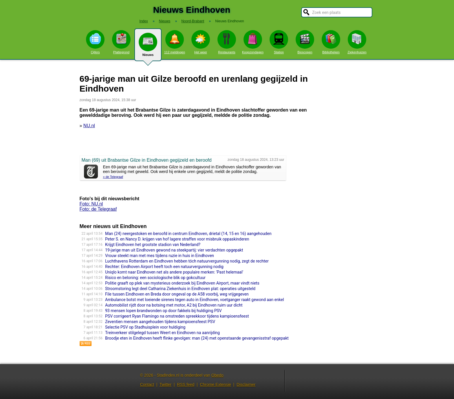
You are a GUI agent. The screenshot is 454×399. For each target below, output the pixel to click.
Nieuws (148, 47)
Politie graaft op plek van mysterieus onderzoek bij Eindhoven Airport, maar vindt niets (182, 283)
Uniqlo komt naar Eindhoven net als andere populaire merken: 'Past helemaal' (174, 272)
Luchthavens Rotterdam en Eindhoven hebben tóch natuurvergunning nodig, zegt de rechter (187, 261)
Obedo (217, 375)
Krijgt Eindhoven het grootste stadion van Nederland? (152, 244)
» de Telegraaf (113, 176)
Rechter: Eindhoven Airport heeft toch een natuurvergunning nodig (164, 266)
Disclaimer (246, 384)
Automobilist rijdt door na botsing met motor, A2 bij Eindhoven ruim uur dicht (174, 305)
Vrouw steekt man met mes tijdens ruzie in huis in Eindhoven (159, 255)
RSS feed (185, 384)
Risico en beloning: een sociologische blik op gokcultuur (155, 277)
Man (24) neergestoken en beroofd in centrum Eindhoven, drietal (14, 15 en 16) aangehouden (188, 233)
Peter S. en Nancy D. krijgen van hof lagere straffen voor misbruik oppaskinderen (177, 239)
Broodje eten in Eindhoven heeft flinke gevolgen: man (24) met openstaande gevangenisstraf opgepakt (197, 338)
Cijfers (95, 42)
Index (143, 21)
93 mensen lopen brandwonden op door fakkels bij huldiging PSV (163, 310)
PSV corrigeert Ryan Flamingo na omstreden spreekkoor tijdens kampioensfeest (177, 316)
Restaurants (226, 42)
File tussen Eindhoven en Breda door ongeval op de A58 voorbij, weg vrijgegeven (177, 294)
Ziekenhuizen (356, 42)
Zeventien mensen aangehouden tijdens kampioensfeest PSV (160, 321)
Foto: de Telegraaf (98, 209)
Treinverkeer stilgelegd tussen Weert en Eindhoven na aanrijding (162, 332)
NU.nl (89, 125)
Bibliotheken (331, 42)
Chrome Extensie (215, 384)
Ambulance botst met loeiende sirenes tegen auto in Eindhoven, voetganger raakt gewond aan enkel (194, 299)
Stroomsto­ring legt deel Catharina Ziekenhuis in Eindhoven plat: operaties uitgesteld (180, 288)
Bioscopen (305, 42)
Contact (147, 384)
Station (279, 42)
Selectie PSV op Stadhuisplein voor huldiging (145, 327)
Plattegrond (121, 42)
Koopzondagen (252, 42)
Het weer (200, 42)
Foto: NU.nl (91, 203)
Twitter (165, 384)
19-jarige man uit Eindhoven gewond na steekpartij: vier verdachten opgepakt (174, 250)
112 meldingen (174, 42)
